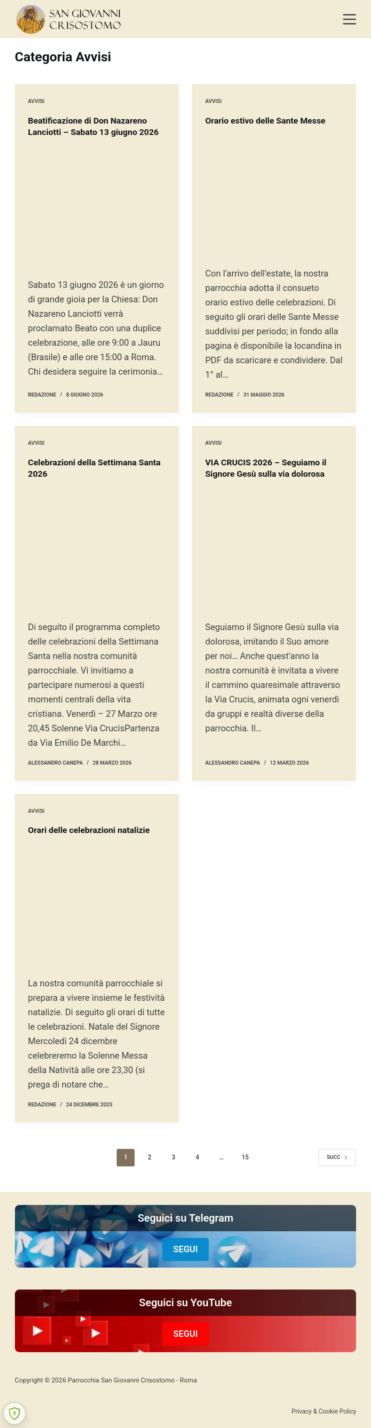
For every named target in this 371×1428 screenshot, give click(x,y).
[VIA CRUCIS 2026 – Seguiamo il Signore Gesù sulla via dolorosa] (274, 576)
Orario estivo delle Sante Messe (267, 120)
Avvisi (36, 101)
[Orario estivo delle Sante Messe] (274, 196)
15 (245, 1198)
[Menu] (349, 19)
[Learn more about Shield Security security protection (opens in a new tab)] (14, 1413)
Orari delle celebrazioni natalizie (91, 852)
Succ (337, 1199)
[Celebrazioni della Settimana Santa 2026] (97, 566)
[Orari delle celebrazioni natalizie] (97, 937)
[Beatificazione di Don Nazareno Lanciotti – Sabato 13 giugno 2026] (97, 217)
